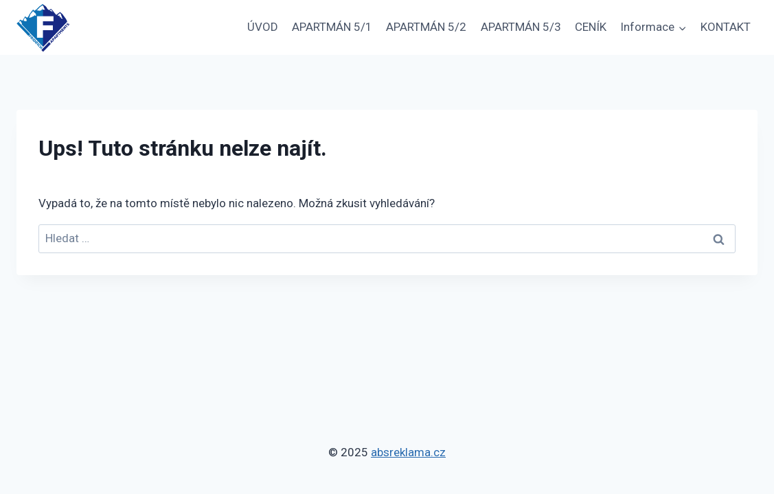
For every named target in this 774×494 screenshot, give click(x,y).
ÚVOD (262, 27)
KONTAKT (726, 27)
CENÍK (590, 27)
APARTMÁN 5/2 (426, 27)
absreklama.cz (408, 452)
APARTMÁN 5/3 (521, 27)
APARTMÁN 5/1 (332, 27)
